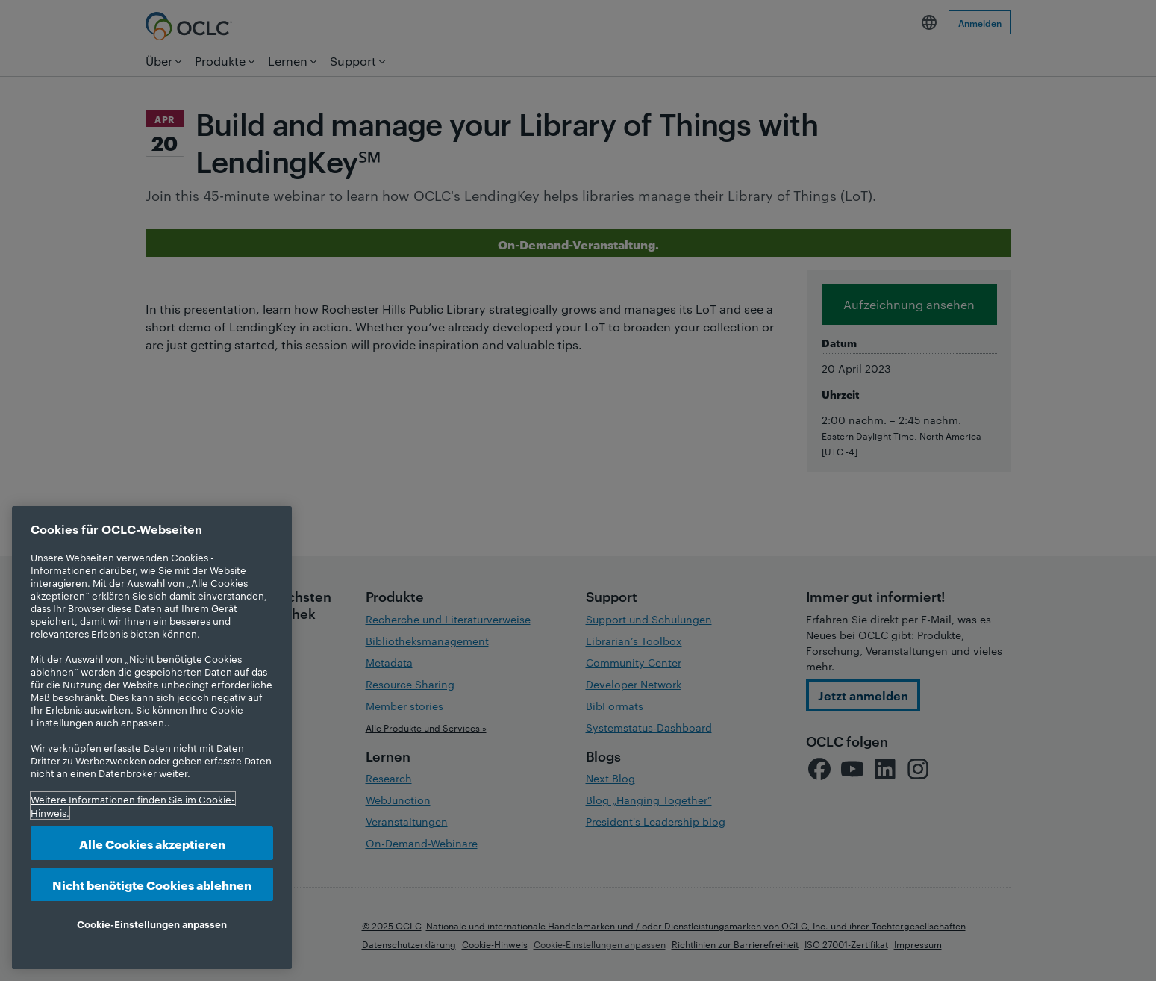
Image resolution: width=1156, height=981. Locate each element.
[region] (152, 737)
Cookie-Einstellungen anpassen (152, 923)
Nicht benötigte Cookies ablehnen (151, 884)
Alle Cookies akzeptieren (152, 843)
